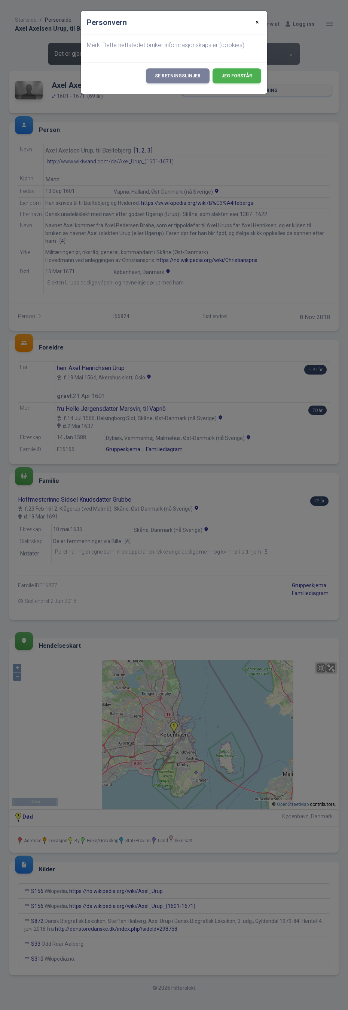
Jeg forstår (237, 75)
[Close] (257, 22)
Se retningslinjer (178, 75)
